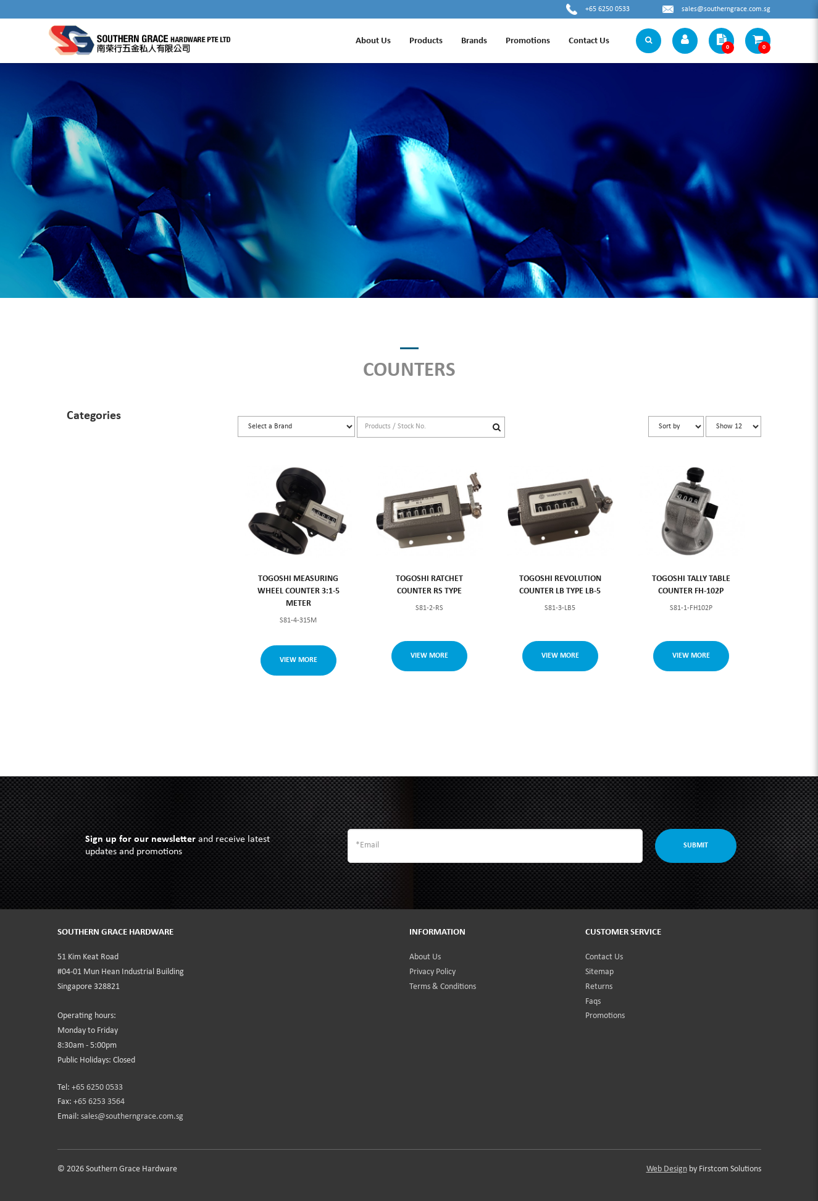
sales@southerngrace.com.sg (726, 9)
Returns (598, 986)
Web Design (666, 1169)
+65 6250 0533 (607, 9)
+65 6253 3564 (99, 1101)
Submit (695, 845)
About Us (425, 957)
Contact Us (604, 957)
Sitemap (599, 972)
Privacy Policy (432, 972)
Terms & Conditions (442, 986)
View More (298, 660)
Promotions (605, 1016)
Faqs (593, 1001)
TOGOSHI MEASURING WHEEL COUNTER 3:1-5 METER (298, 591)
